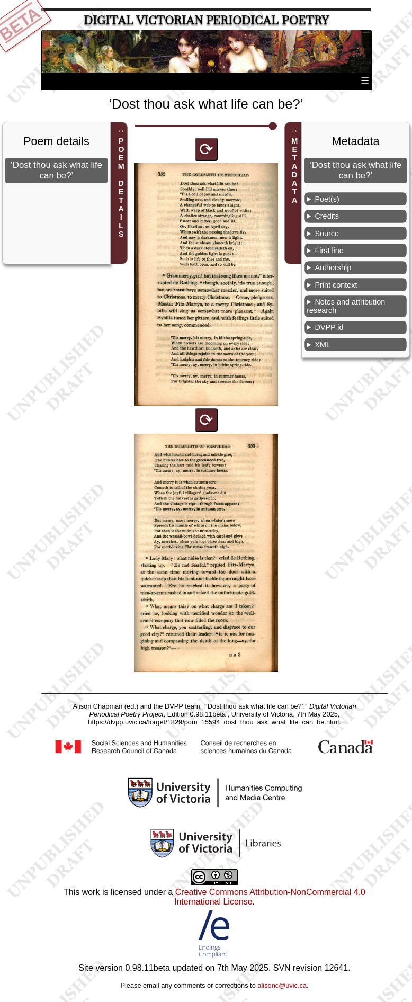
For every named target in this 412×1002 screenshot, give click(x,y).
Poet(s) (327, 199)
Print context (336, 285)
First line (329, 250)
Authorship (333, 267)
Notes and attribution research (346, 306)
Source (327, 233)
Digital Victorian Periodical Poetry (206, 20)
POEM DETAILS (121, 187)
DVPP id (329, 327)
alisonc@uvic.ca (282, 985)
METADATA (294, 170)
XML (322, 345)
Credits (327, 216)
